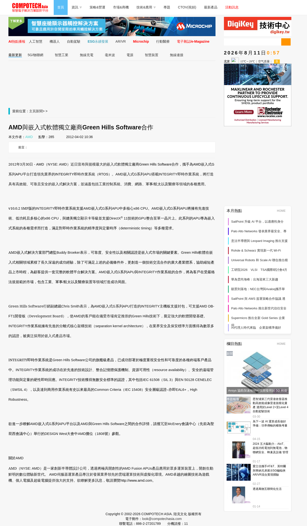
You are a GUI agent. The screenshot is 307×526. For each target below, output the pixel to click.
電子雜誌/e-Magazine (193, 41)
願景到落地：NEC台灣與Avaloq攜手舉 (258, 289)
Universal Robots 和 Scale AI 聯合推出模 (259, 260)
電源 (130, 55)
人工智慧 (35, 41)
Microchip (141, 41)
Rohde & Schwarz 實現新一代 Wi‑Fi (256, 250)
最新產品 (210, 7)
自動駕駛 (73, 41)
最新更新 (15, 55)
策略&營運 (97, 7)
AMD (29, 137)
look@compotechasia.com (162, 519)
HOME (283, 211)
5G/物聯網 (35, 55)
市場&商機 (121, 7)
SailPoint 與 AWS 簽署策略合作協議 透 (258, 298)
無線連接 (176, 55)
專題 (166, 7)
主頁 (32, 111)
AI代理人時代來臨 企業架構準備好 (256, 327)
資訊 (77, 7)
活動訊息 (232, 7)
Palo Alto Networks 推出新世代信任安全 (259, 308)
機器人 (55, 41)
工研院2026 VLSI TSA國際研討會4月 (259, 270)
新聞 (39, 111)
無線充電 (86, 55)
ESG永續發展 (98, 41)
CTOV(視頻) (187, 7)
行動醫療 (163, 41)
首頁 (60, 7)
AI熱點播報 (16, 41)
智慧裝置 (151, 55)
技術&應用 (146, 7)
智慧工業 (61, 55)
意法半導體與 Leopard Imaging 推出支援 (259, 241)
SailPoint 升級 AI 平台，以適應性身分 (257, 221)
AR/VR (121, 41)
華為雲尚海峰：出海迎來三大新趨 (254, 279)
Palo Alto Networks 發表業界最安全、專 (259, 231)
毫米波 (110, 55)
